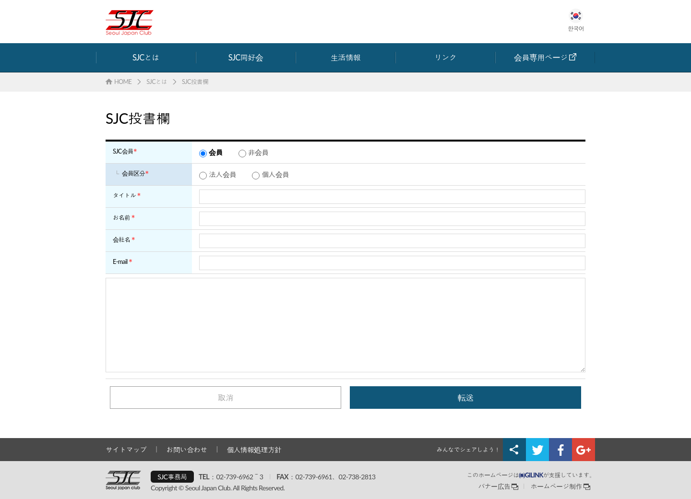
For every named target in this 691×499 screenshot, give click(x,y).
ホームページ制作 (557, 486)
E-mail (120, 261)
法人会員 (222, 174)
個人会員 (275, 174)
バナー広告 (494, 486)
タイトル (124, 195)
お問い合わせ (186, 449)
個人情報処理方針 (253, 449)
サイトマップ (126, 449)
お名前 (121, 217)
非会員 (258, 152)
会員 (216, 152)
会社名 (121, 239)
